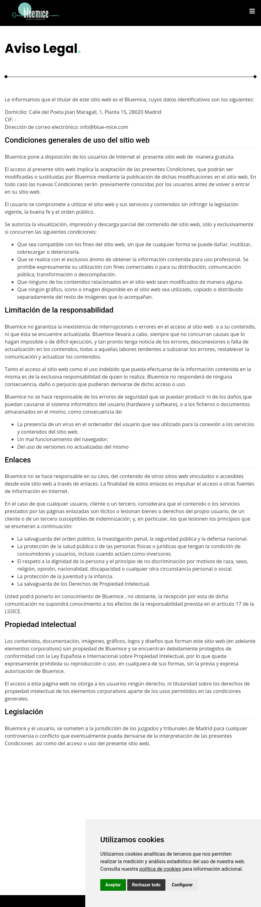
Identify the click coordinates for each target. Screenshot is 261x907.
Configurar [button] (182, 884)
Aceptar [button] (113, 884)
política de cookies (160, 869)
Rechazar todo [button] (146, 884)
